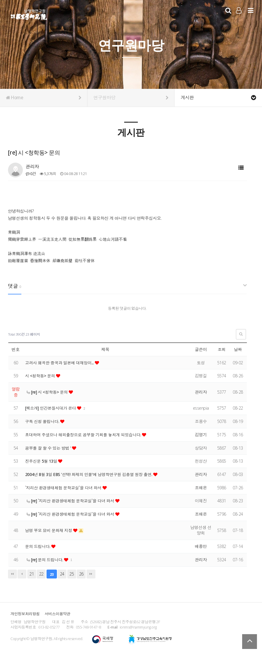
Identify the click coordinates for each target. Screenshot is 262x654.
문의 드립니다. (38, 546)
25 (71, 574)
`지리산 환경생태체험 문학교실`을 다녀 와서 (65, 487)
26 (81, 574)
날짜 (238, 349)
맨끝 (91, 574)
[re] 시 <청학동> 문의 (48, 392)
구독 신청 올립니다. (43, 421)
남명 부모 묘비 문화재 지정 (50, 530)
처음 (12, 574)
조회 (222, 349)
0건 (31, 173)
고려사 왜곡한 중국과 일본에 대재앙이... (61, 363)
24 (62, 574)
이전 (21, 574)
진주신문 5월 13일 (42, 461)
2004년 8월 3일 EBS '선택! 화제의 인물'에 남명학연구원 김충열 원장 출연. (91, 474)
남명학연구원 (28, 13)
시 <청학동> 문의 (41, 376)
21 (31, 574)
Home (43, 98)
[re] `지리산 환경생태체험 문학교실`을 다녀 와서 (72, 501)
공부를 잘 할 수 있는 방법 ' (49, 448)
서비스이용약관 (57, 613)
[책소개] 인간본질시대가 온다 (52, 408)
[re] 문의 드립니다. (46, 559)
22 (41, 574)
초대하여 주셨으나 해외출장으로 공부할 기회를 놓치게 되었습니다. (85, 434)
